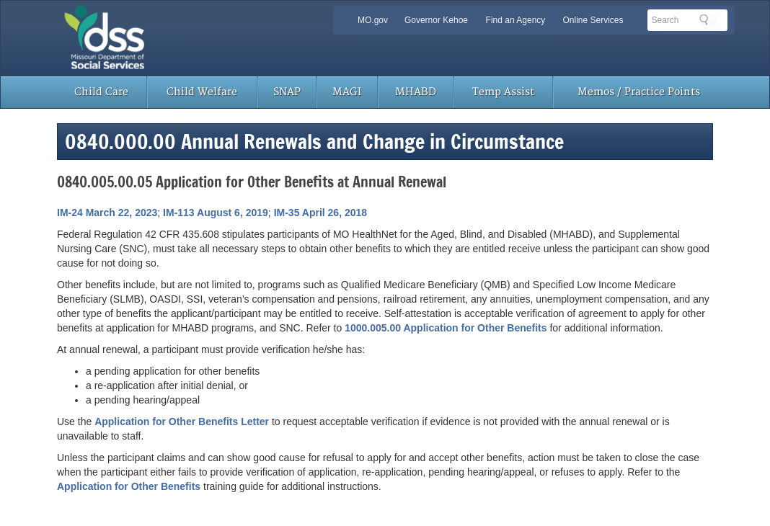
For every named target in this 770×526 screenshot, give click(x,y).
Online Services (592, 20)
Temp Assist (503, 92)
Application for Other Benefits (128, 486)
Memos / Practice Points (639, 92)
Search (708, 19)
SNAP (287, 92)
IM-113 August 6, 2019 (215, 212)
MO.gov (373, 20)
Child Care (101, 92)
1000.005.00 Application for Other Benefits (445, 328)
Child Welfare (202, 92)
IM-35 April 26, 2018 (320, 212)
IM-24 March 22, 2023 (107, 212)
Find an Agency (516, 20)
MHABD (415, 92)
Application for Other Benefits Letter (181, 421)
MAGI (346, 92)
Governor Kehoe (436, 20)
